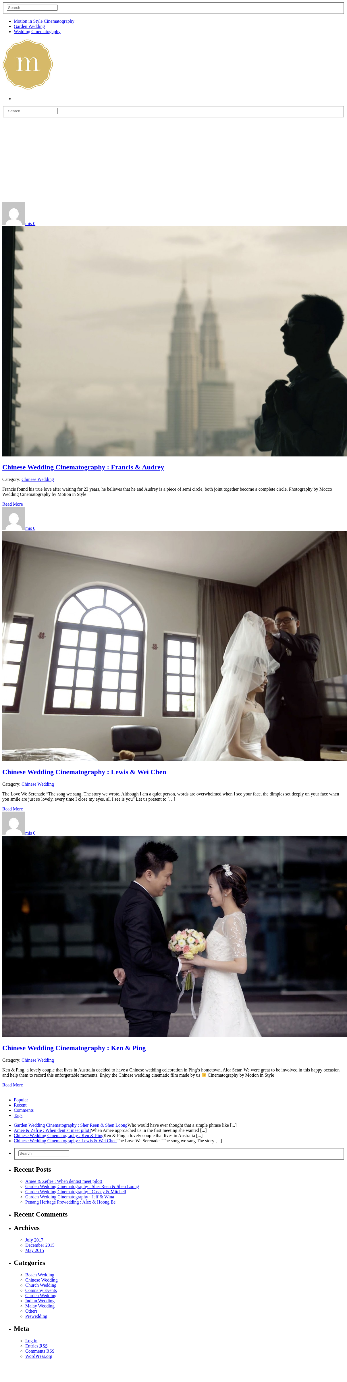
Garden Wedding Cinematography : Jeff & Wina (69, 1196)
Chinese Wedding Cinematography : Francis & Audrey (83, 467)
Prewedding (36, 1316)
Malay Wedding (40, 1305)
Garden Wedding (29, 26)
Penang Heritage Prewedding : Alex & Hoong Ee (70, 1202)
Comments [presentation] (24, 1110)
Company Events (41, 1290)
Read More (12, 504)
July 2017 (34, 1240)
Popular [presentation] (21, 1099)
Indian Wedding (40, 1300)
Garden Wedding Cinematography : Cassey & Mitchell (75, 1191)
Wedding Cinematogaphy (37, 31)
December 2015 (40, 1245)
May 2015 (34, 1250)
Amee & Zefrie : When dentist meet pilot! (52, 1130)
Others (31, 1311)
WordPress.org (38, 1356)
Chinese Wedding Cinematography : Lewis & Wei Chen (84, 772)
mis (28, 223)
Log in (31, 1340)
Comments (40, 1351)
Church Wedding (40, 1285)
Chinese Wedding (38, 479)
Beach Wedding (39, 1274)
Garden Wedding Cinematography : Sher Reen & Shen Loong (71, 1125)
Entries (36, 1345)
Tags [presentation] (18, 1115)
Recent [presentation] (20, 1105)
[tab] (179, 1100)
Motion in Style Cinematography (44, 21)
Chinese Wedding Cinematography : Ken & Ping (74, 1048)
